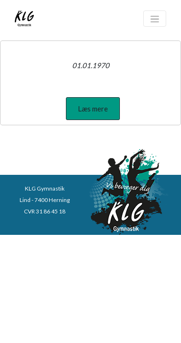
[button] (93, 108)
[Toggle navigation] (155, 18)
